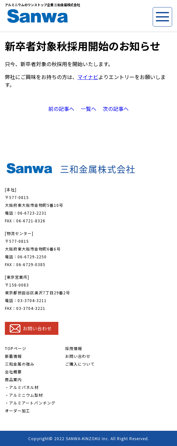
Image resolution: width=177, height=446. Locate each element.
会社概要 (13, 371)
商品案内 (13, 379)
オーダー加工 (17, 410)
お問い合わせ (77, 356)
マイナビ (87, 77)
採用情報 (73, 348)
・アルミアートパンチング (30, 402)
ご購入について (80, 364)
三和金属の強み (19, 364)
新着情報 (13, 356)
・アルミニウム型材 (24, 395)
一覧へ (88, 108)
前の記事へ (61, 108)
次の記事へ (116, 108)
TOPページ (15, 348)
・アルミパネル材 (22, 387)
